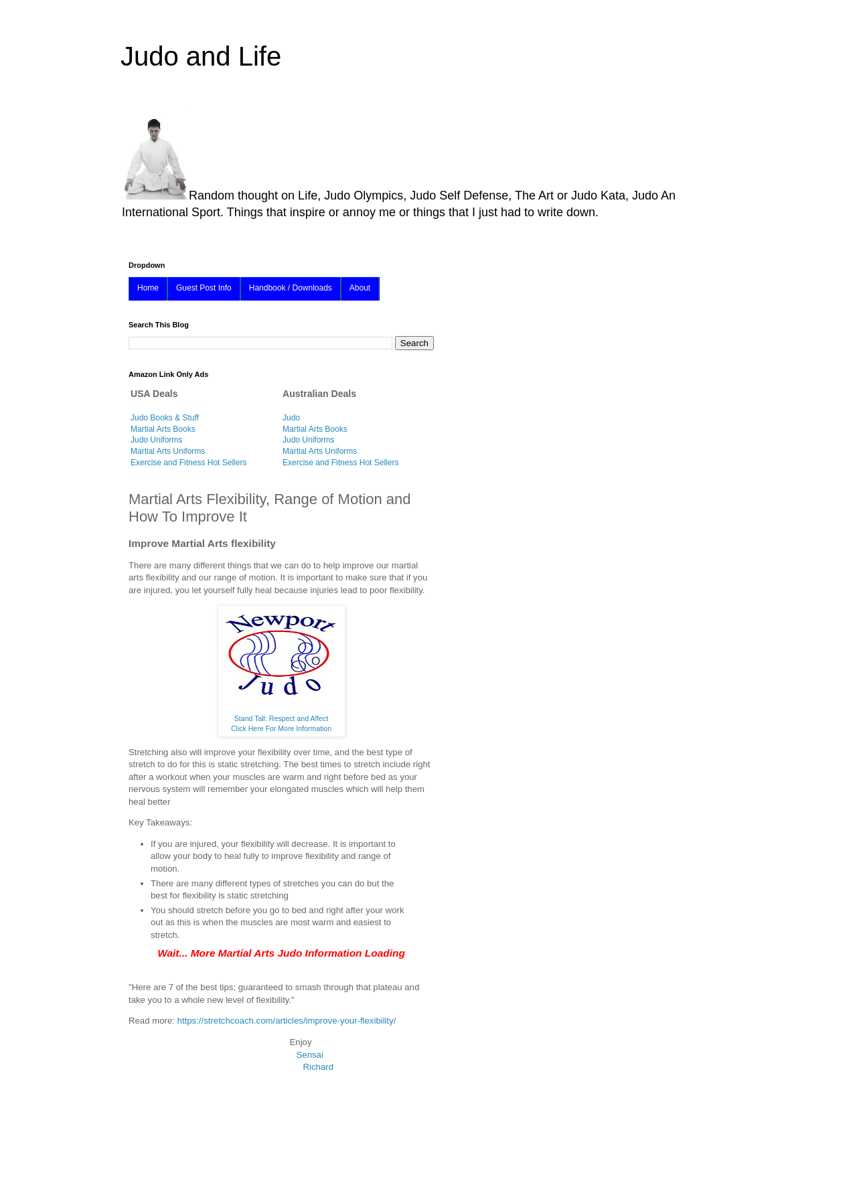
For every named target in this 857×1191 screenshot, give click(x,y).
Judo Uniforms (156, 440)
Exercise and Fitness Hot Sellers (188, 462)
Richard (318, 1067)
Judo (291, 417)
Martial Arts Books (163, 429)
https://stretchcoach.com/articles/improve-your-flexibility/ (286, 1021)
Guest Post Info (204, 288)
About (359, 288)
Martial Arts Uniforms (168, 451)
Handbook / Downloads (290, 288)
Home (148, 288)
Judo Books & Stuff (165, 417)
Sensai (310, 1055)
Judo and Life (201, 56)
